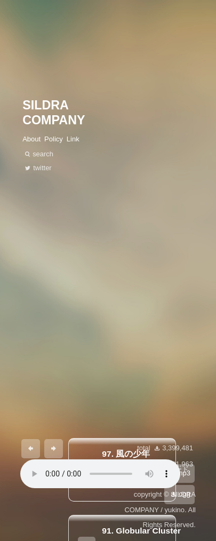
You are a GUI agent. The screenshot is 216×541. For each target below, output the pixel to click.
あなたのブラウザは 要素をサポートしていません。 (100, 473)
